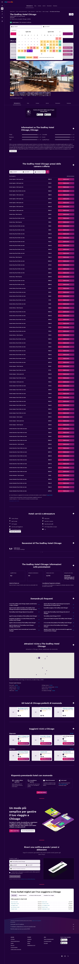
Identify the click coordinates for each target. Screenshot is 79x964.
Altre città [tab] (14, 895)
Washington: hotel (46, 909)
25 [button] (34, 47)
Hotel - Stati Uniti (31, 11)
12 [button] (37, 41)
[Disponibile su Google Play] (40, 114)
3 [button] (31, 38)
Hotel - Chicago (45, 11)
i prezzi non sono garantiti (36, 920)
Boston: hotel (45, 907)
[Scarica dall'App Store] (47, 114)
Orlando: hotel (14, 909)
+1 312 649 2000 (13, 20)
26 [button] (37, 47)
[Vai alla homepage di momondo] (9, 2)
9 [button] (28, 41)
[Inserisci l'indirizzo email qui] (26, 869)
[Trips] (2, 17)
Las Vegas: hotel (14, 905)
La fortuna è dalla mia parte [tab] (35, 895)
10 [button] (31, 41)
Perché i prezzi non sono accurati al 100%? (42, 929)
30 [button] (28, 50)
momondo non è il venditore (42, 924)
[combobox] (26, 861)
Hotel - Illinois (38, 11)
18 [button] (34, 44)
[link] (23, 743)
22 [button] (25, 47)
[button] (2, 2)
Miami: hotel (44, 901)
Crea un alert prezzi (62, 784)
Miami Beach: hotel (15, 903)
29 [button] (25, 50)
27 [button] (19, 50)
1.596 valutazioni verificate (25, 22)
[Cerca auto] (2, 11)
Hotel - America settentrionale (21, 11)
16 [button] (28, 44)
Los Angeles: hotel (45, 905)
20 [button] (19, 47)
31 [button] (31, 50)
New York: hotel (14, 901)
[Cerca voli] (2, 6)
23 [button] (28, 47)
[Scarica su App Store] (64, 943)
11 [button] (34, 41)
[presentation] (47, 114)
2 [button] (28, 38)
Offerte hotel (12, 11)
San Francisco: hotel (15, 907)
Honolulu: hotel (45, 903)
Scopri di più (49, 495)
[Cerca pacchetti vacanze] (2, 14)
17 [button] (31, 44)
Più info (71, 733)
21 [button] (22, 47)
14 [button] (22, 44)
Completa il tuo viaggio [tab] (49, 895)
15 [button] (25, 44)
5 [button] (37, 38)
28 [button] (22, 50)
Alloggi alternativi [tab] (23, 895)
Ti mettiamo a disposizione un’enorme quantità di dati (42, 926)
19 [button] (37, 44)
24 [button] (31, 47)
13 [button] (19, 44)
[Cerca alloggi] (2, 8)
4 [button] (34, 38)
